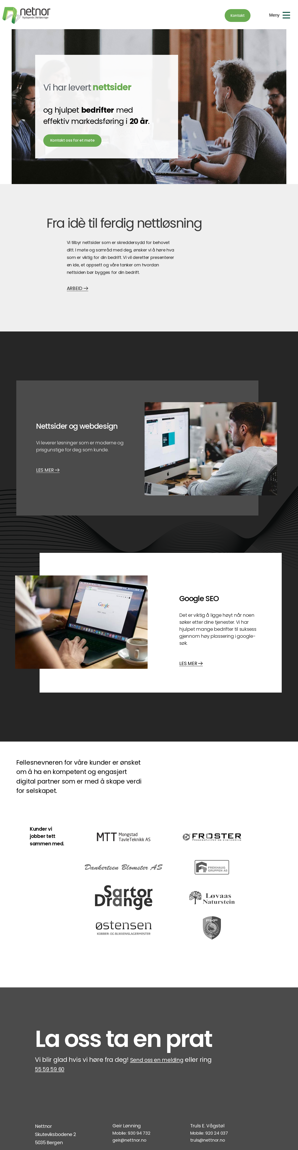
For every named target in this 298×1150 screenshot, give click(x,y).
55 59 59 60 (66, 1008)
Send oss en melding (162, 999)
